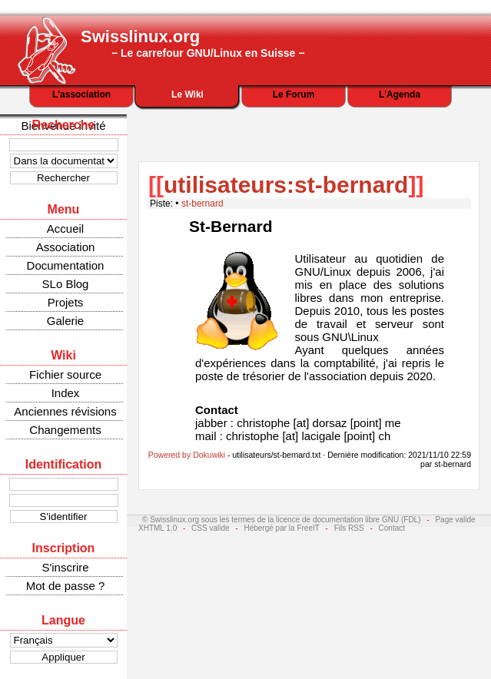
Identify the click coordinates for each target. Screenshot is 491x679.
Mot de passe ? (65, 585)
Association (65, 246)
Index (65, 392)
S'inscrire (64, 567)
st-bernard (202, 203)
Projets (66, 302)
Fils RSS (349, 528)
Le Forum (294, 94)
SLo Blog (65, 283)
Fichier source (65, 374)
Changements (65, 429)
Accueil (65, 228)
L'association (81, 94)
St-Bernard (231, 226)
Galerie (65, 320)
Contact (392, 528)
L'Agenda (399, 94)
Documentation (66, 265)
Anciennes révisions (65, 411)
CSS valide (210, 528)
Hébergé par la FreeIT (281, 528)
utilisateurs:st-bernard (286, 184)
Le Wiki (187, 94)
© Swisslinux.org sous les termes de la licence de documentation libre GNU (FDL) (281, 519)
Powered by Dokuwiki (186, 454)
